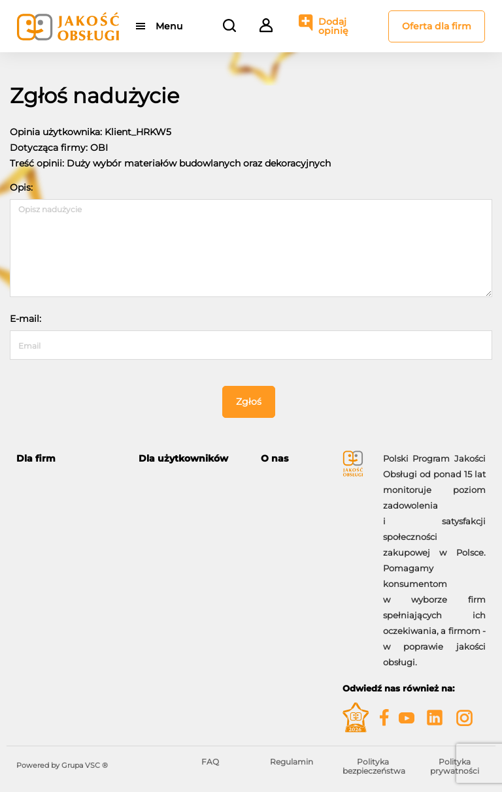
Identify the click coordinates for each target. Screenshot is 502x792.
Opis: (21, 187)
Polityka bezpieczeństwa (374, 766)
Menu (169, 26)
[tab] (67, 459)
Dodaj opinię (333, 26)
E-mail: (25, 319)
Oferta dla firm (436, 26)
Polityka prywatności (454, 766)
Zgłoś (248, 401)
